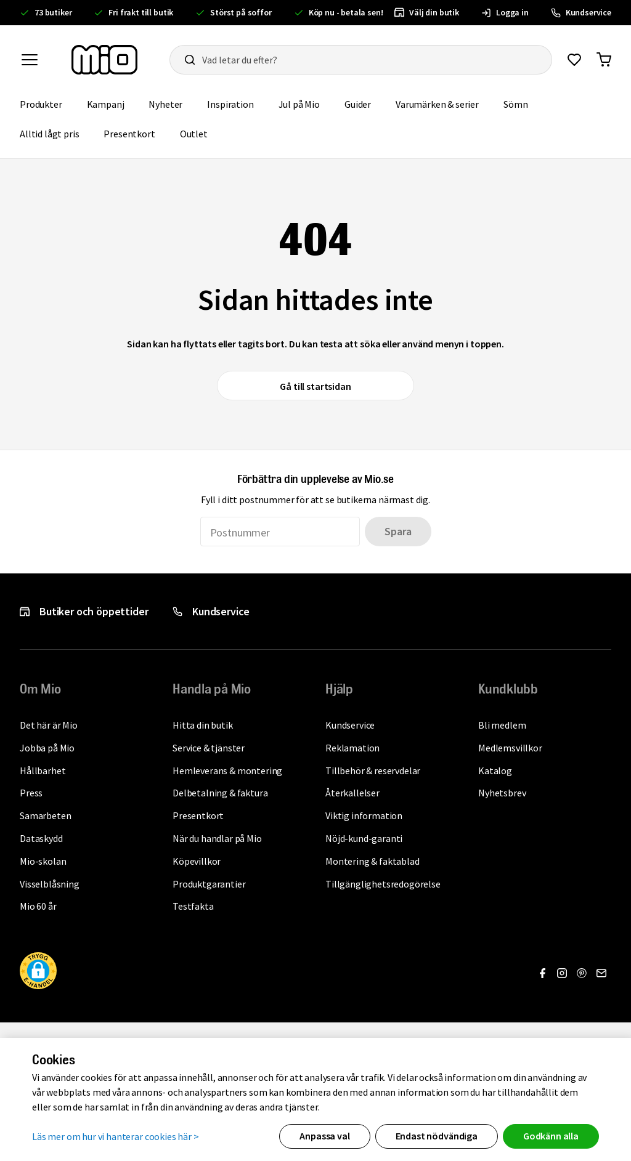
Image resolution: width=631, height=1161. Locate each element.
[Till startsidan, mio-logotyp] (104, 60)
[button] (38, 972)
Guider (363, 103)
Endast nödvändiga (437, 1136)
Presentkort (135, 133)
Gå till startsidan (315, 386)
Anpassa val (324, 1136)
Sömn (521, 103)
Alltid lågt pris (55, 133)
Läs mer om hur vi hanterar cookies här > (115, 1136)
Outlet (200, 133)
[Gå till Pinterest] (582, 973)
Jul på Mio (305, 103)
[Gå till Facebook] (542, 973)
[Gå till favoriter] (574, 59)
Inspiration (236, 103)
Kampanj (112, 103)
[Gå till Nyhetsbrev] (601, 973)
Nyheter (172, 103)
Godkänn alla (551, 1136)
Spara (398, 531)
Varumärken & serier (443, 103)
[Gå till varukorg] (604, 59)
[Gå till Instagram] (562, 973)
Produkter (47, 103)
